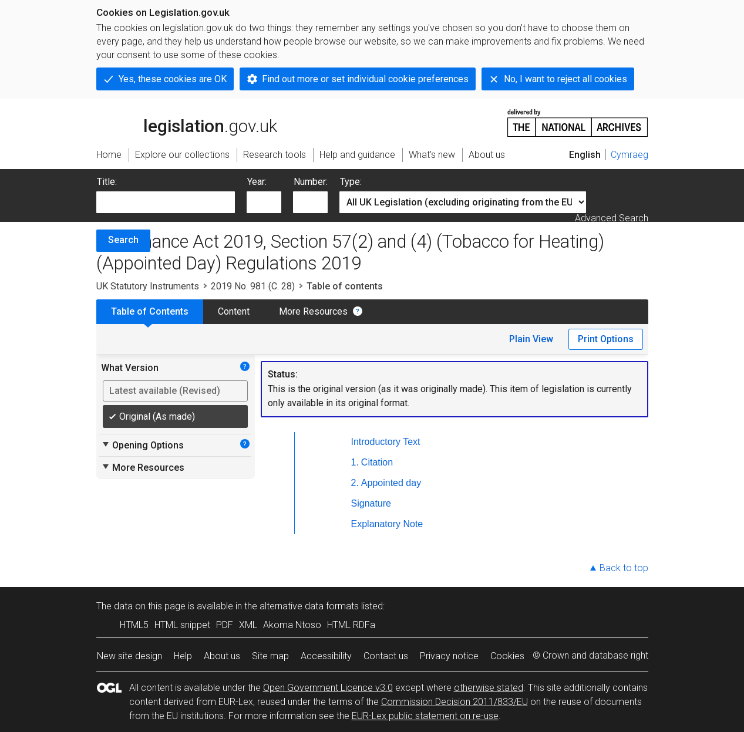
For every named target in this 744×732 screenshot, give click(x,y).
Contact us (385, 656)
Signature (371, 503)
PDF (224, 624)
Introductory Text (385, 442)
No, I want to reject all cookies (565, 79)
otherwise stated (488, 687)
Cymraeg (629, 154)
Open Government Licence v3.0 (328, 687)
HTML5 (134, 624)
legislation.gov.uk (186, 122)
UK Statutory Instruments (147, 286)
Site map (270, 656)
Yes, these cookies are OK (173, 79)
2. (355, 483)
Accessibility (326, 656)
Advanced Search (611, 218)
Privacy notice (449, 656)
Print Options (606, 339)
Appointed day (391, 483)
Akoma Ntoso (292, 624)
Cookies (507, 656)
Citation (377, 462)
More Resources (313, 311)
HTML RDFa (351, 624)
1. (355, 462)
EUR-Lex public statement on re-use (425, 715)
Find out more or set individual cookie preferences (365, 79)
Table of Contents (149, 311)
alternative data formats (309, 606)
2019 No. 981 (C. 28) (253, 286)
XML (248, 624)
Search (123, 239)
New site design (129, 656)
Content (234, 311)
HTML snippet (182, 624)
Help (183, 656)
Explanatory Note (387, 524)
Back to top (624, 568)
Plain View (531, 339)
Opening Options (142, 445)
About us (222, 656)
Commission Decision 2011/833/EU (454, 701)
